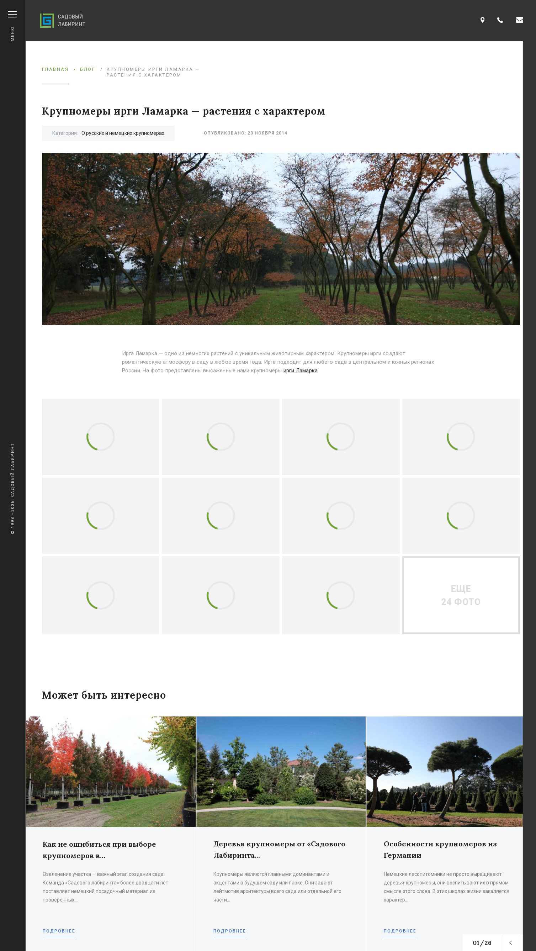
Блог (87, 69)
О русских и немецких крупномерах (122, 133)
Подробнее (59, 931)
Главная (55, 69)
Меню (12, 26)
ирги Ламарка (300, 370)
